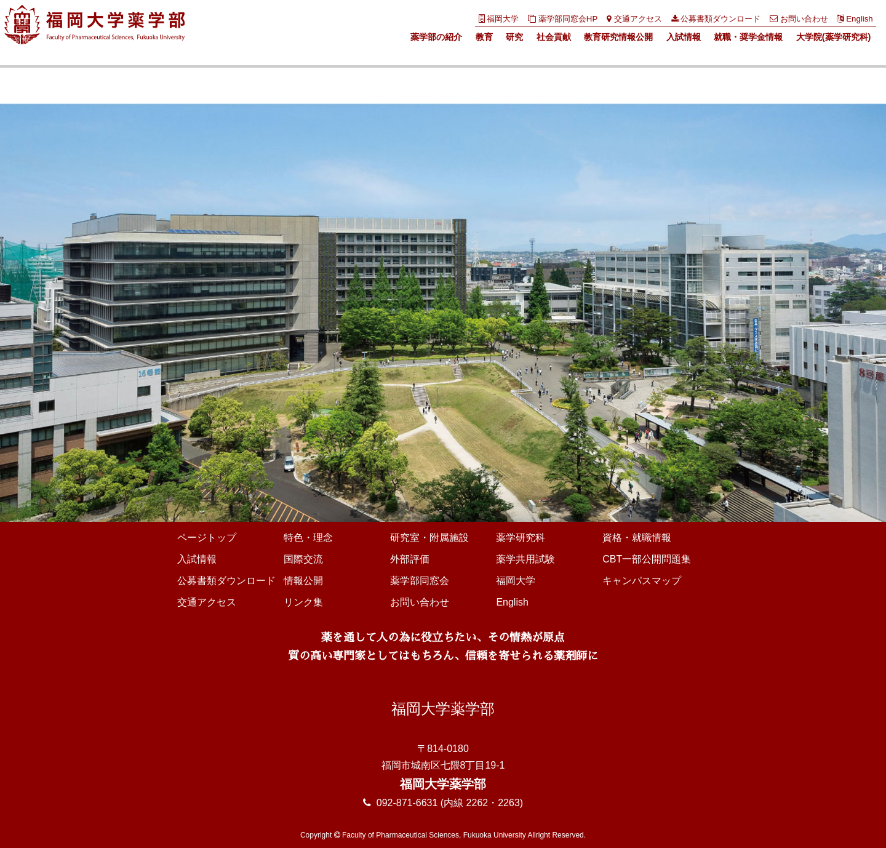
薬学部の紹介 (436, 37)
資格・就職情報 (636, 537)
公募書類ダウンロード (716, 18)
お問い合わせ (799, 18)
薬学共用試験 (525, 559)
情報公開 (303, 580)
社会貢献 (554, 37)
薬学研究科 (520, 537)
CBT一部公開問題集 (646, 559)
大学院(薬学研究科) (833, 37)
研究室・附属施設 (429, 537)
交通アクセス (634, 18)
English (854, 18)
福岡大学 (499, 18)
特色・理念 (308, 537)
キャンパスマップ (641, 580)
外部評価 (409, 559)
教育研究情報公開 (618, 37)
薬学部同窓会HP (562, 18)
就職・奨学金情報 (748, 37)
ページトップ (206, 537)
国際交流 (303, 559)
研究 (514, 37)
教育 (484, 37)
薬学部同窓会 (419, 580)
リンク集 (303, 602)
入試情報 (683, 37)
